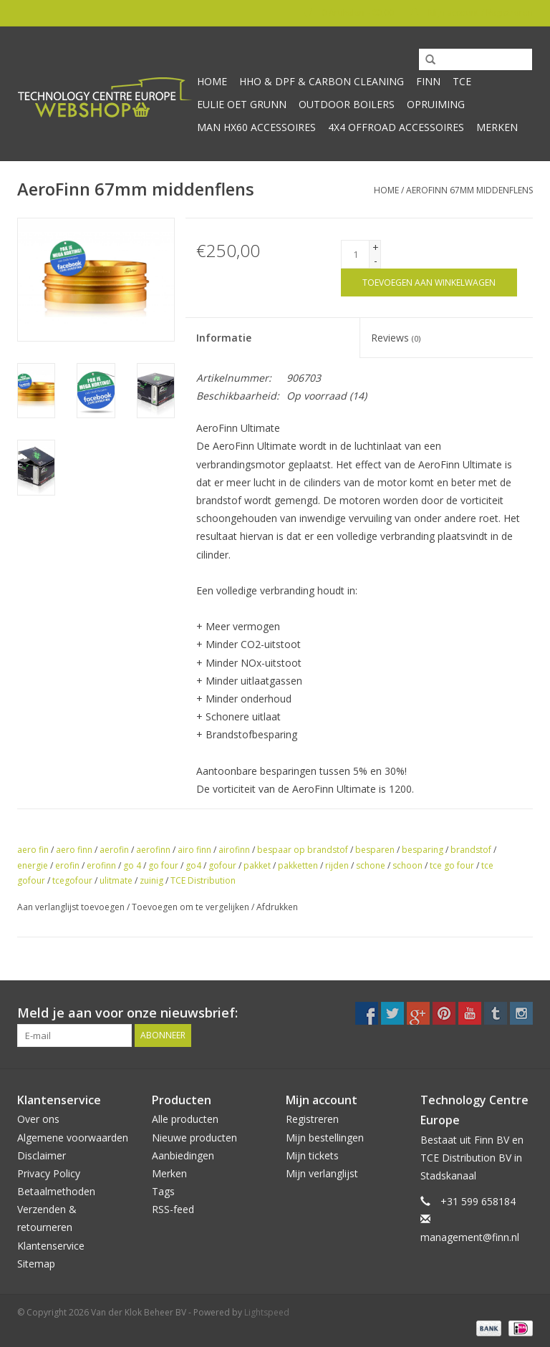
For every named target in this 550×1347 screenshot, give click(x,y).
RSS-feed (173, 1209)
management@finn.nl (469, 1237)
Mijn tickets (312, 1155)
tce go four (452, 865)
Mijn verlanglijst (322, 1173)
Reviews (395, 337)
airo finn (194, 850)
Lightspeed (266, 1312)
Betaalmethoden (56, 1191)
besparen (375, 850)
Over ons (38, 1119)
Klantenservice (51, 1245)
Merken (497, 127)
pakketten (298, 865)
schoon (407, 865)
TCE (462, 81)
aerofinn (153, 850)
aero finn (74, 850)
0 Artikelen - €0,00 (350, 12)
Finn (428, 81)
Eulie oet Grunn (241, 104)
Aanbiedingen (183, 1155)
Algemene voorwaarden (72, 1137)
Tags (163, 1191)
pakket (257, 865)
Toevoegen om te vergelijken (191, 907)
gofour (222, 865)
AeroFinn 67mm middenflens (469, 190)
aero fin (33, 850)
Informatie (223, 337)
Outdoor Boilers (347, 104)
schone (370, 865)
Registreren (312, 1119)
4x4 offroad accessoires (396, 127)
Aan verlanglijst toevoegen (71, 907)
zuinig (151, 880)
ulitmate (116, 880)
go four (163, 865)
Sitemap (36, 1263)
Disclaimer (41, 1155)
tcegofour (72, 880)
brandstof (470, 850)
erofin (67, 865)
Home (212, 81)
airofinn (234, 850)
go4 (193, 865)
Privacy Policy (48, 1173)
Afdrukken (277, 907)
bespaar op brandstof (302, 850)
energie (32, 865)
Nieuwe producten (194, 1137)
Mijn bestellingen (325, 1137)
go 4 (132, 865)
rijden (337, 865)
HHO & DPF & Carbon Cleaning (321, 81)
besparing (422, 850)
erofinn (101, 865)
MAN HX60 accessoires (256, 127)
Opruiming (436, 104)
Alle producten (185, 1119)
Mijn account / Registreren (471, 12)
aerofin (114, 850)
